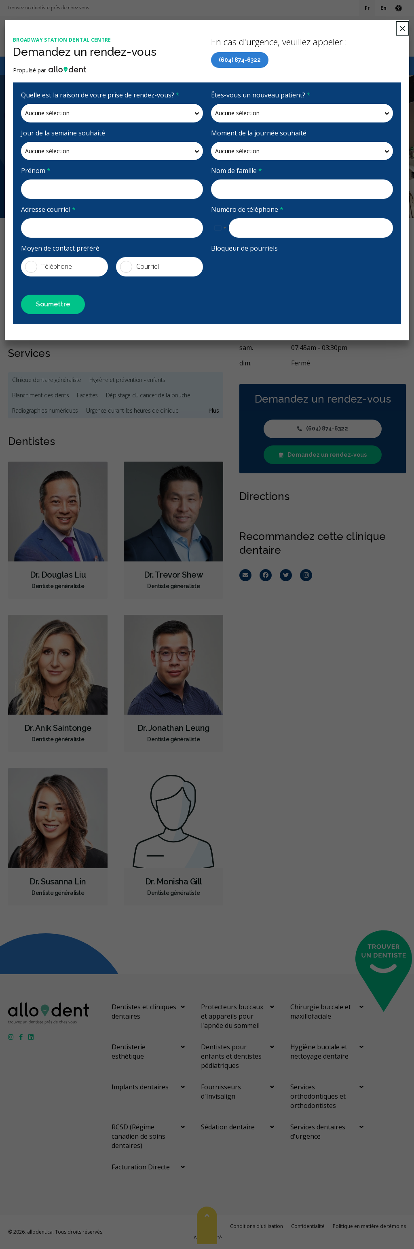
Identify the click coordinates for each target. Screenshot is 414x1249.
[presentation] (258, 269)
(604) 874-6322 (240, 60)
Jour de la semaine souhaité (63, 133)
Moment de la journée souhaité (258, 133)
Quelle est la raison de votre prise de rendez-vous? (100, 95)
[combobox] (219, 228)
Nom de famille (236, 170)
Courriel (139, 267)
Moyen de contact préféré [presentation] (60, 248)
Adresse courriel (48, 209)
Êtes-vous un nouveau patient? (260, 95)
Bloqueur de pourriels (244, 248)
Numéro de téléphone (247, 209)
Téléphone (48, 267)
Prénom (36, 170)
